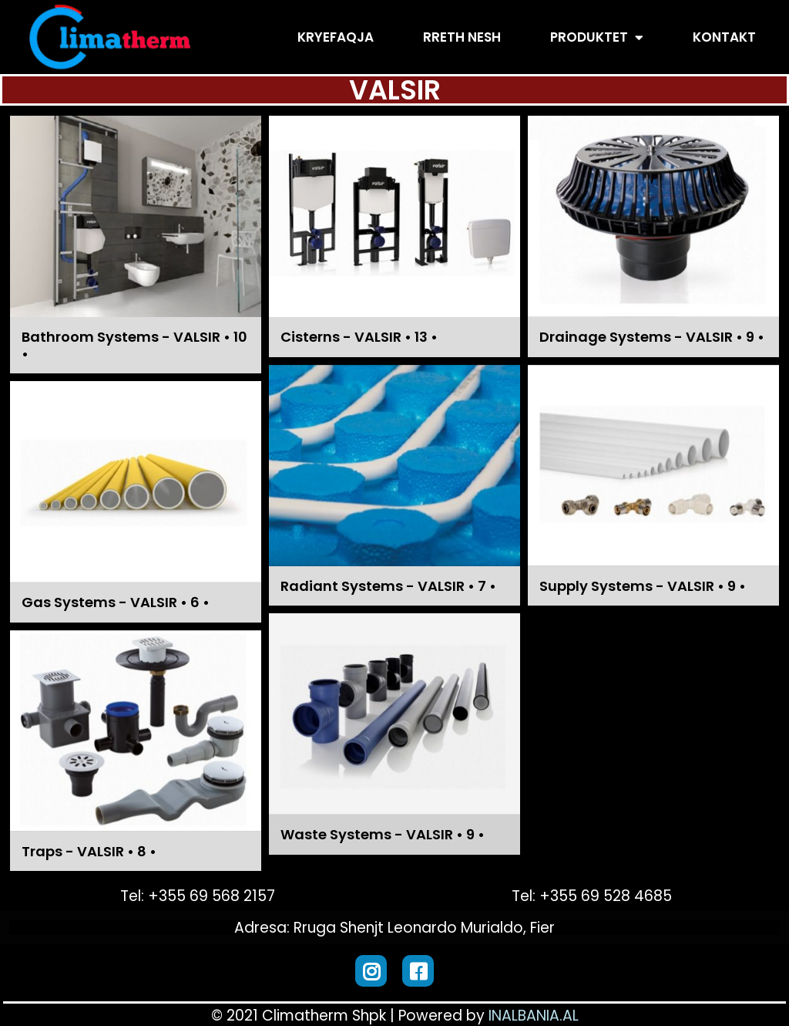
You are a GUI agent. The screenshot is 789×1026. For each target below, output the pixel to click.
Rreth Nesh (462, 37)
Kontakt (724, 37)
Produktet (596, 37)
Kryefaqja (335, 37)
